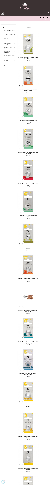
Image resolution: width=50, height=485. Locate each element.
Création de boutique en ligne (25, 480)
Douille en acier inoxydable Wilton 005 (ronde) (25, 200)
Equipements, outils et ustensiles (8, 48)
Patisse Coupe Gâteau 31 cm (41, 249)
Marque (5, 68)
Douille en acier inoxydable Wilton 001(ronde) (41, 225)
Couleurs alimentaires (8, 34)
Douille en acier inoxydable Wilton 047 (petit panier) (25, 151)
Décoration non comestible (7, 44)
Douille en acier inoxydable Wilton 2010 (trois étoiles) (41, 76)
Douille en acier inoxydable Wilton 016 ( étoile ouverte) (25, 175)
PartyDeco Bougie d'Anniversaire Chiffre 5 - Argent (41, 377)
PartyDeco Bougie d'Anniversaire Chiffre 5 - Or (25, 377)
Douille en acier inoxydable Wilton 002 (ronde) (25, 225)
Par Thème (6, 60)
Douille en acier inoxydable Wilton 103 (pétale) (25, 101)
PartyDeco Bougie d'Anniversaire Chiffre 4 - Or (25, 403)
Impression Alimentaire (9, 55)
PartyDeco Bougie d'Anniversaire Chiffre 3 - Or (41, 403)
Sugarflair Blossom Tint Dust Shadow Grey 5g (25, 250)
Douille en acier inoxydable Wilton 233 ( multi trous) (25, 76)
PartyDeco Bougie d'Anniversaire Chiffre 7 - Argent (41, 326)
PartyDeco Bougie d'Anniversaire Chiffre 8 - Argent (41, 300)
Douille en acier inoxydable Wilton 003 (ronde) (41, 200)
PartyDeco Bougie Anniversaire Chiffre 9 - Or (25, 275)
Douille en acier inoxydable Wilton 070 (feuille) (25, 126)
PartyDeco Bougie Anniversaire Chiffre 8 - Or (25, 300)
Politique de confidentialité (4, 454)
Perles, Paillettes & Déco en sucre (9, 31)
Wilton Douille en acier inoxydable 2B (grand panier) (41, 51)
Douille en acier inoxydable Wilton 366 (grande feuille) (25, 51)
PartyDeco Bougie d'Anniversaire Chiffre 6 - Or (25, 352)
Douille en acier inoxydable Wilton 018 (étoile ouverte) (41, 151)
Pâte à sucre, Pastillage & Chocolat (9, 38)
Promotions (6, 57)
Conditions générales (5, 448)
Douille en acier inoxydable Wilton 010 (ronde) (41, 175)
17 (36, 414)
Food (5, 65)
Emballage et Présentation (7, 52)
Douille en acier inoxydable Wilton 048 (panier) (41, 126)
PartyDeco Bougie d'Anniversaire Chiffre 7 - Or (25, 326)
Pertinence (40, 28)
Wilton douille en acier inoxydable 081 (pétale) (41, 101)
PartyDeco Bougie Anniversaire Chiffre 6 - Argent (41, 352)
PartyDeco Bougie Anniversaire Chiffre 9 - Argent (41, 275)
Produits (5, 27)
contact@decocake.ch (30, 430)
